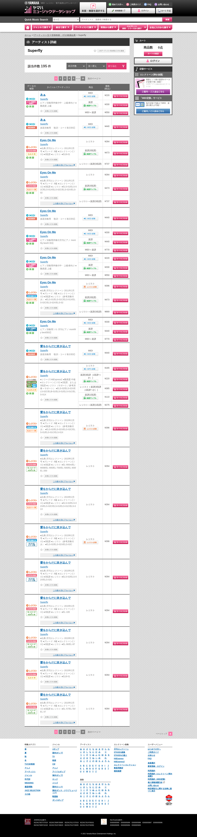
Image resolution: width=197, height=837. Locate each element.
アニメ (27, 768)
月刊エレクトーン (121, 749)
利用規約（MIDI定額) (156, 779)
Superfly (44, 99)
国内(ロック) (57, 787)
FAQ (150, 758)
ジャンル (28, 775)
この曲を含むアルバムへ (63, 165)
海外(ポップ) (57, 775)
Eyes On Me (48, 140)
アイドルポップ (58, 772)
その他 (27, 794)
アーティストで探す (85, 27)
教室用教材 (118, 768)
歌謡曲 (55, 796)
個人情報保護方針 (155, 782)
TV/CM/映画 (30, 764)
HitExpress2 (119, 762)
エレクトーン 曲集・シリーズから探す (133, 27)
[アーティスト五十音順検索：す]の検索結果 (55, 35)
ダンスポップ (57, 800)
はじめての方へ (154, 749)
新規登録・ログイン (156, 766)
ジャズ (55, 783)
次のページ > (94, 78)
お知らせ (151, 755)
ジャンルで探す (42, 27)
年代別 (27, 779)
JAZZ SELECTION (32, 790)
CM (53, 764)
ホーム (28, 35)
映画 (54, 760)
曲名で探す (62, 27)
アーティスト (30, 772)
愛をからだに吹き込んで (55, 346)
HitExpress (119, 758)
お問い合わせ (153, 785)
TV (53, 756)
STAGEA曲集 (119, 752)
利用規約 (151, 771)
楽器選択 (151, 763)
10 (83, 78)
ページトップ (161, 734)
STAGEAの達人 (120, 755)
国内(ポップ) (57, 753)
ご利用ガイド (153, 752)
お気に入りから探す (160, 27)
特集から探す (108, 27)
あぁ (43, 94)
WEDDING (29, 783)
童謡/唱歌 (28, 787)
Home (28, 27)
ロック (55, 779)
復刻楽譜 (117, 771)
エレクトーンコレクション (125, 765)
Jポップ (55, 749)
